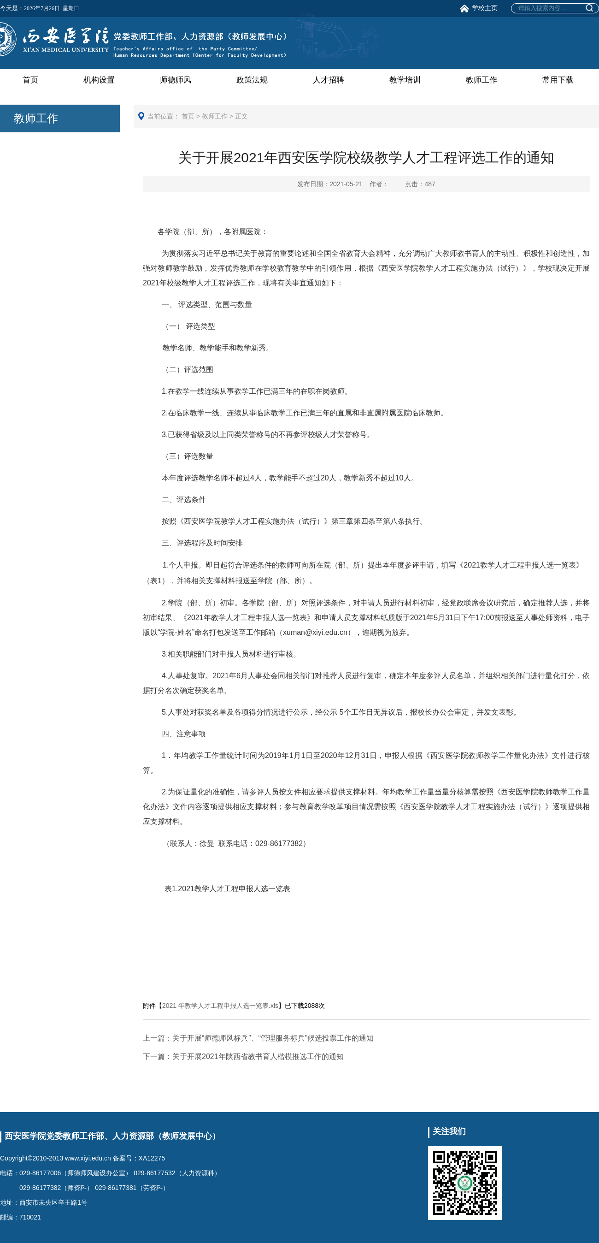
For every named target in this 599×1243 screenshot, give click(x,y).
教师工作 (481, 80)
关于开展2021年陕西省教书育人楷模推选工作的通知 (243, 1056)
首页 (30, 80)
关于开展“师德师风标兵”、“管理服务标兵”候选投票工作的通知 (258, 1038)
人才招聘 (328, 80)
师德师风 (175, 80)
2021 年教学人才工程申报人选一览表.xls (220, 1005)
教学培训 (405, 80)
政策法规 (252, 80)
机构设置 (99, 80)
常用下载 (558, 80)
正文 (241, 116)
